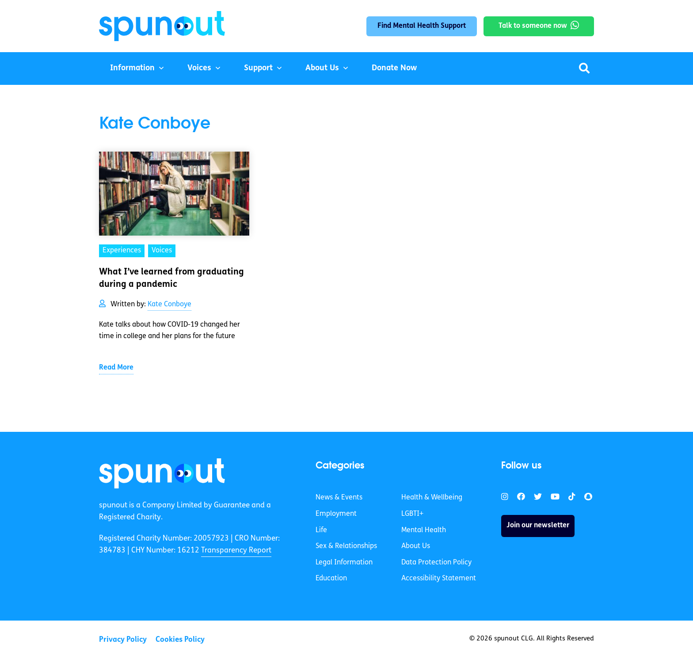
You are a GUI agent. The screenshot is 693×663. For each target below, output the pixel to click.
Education (331, 578)
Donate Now (394, 68)
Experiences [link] (122, 250)
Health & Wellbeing (431, 497)
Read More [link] (116, 367)
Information (132, 68)
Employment (336, 514)
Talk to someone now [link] (533, 26)
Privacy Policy (123, 640)
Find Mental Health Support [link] (421, 26)
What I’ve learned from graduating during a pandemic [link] (171, 278)
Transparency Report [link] (236, 550)
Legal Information (344, 562)
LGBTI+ (412, 514)
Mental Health (423, 530)
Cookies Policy (180, 640)
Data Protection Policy (436, 562)
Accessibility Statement (438, 578)
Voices (199, 68)
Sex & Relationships (346, 546)
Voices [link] (162, 250)
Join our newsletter (537, 525)
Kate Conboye (169, 304)
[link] (162, 473)
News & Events (339, 497)
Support (258, 68)
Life (321, 530)
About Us (322, 68)
